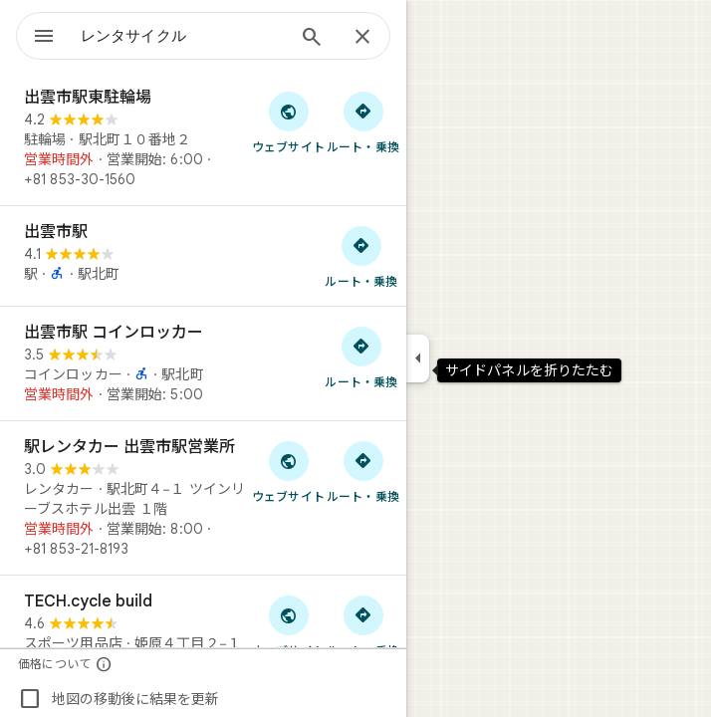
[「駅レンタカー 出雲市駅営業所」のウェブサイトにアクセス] (288, 471)
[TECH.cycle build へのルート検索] (363, 625)
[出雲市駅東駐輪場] (203, 138)
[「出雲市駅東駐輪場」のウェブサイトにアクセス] (288, 121)
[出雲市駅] (203, 256)
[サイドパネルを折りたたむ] (417, 358)
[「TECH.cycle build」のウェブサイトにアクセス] (288, 625)
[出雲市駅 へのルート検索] (361, 256)
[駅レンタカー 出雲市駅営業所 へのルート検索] (363, 471)
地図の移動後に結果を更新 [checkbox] (118, 699)
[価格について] (104, 663)
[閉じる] (362, 38)
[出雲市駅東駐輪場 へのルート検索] (363, 121)
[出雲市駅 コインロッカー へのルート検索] (361, 356)
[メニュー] (44, 38)
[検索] (312, 39)
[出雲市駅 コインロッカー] (203, 363)
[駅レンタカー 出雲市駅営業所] (203, 498)
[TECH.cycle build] (203, 642)
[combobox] (182, 36)
